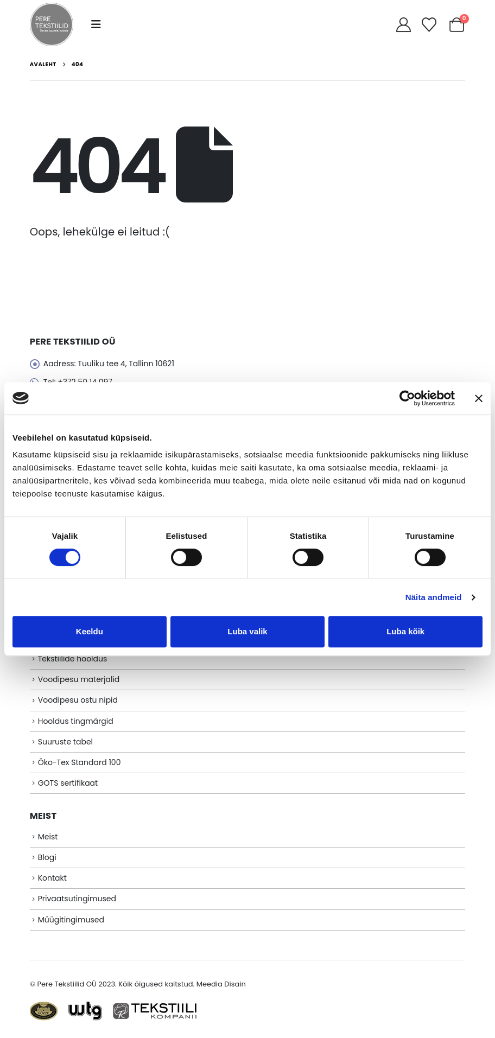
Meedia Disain (221, 984)
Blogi (47, 857)
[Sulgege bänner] (479, 398)
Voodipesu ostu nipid (78, 700)
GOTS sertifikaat (68, 783)
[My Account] (403, 24)
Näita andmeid (433, 597)
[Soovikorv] (428, 24)
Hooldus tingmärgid (75, 721)
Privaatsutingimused (77, 898)
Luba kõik (405, 631)
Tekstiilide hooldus (72, 658)
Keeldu (89, 631)
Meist (48, 836)
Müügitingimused (71, 919)
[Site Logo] (51, 24)
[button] (96, 24)
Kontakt (52, 878)
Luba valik (247, 631)
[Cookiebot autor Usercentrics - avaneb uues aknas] (407, 398)
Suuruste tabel (65, 741)
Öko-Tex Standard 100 (79, 762)
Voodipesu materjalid (79, 679)
